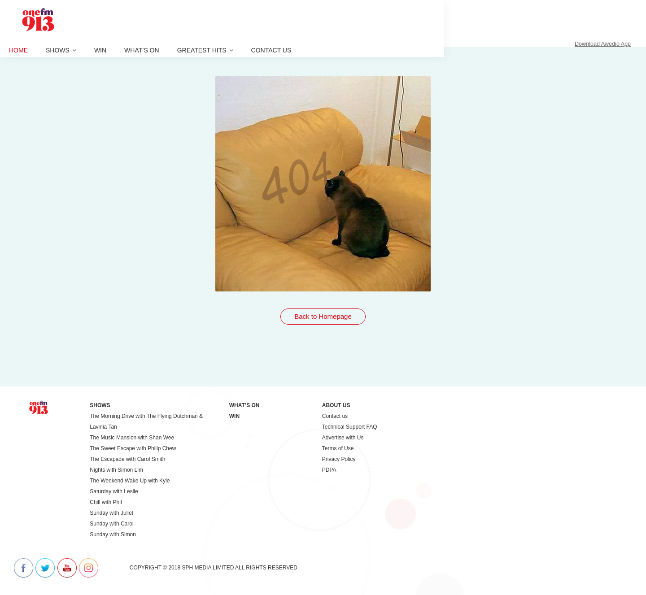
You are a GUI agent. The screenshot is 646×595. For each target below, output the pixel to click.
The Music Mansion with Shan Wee (132, 437)
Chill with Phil (106, 502)
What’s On (141, 50)
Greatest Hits (205, 50)
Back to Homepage (323, 316)
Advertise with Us (343, 437)
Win (100, 50)
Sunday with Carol (111, 524)
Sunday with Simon (113, 534)
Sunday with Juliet (111, 513)
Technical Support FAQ (349, 427)
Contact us (271, 50)
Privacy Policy (339, 459)
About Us (336, 405)
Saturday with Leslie (114, 491)
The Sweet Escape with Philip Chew (133, 448)
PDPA (329, 470)
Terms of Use (338, 448)
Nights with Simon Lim (116, 470)
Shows (61, 50)
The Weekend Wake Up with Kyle (130, 481)
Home (18, 50)
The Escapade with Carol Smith (127, 459)
